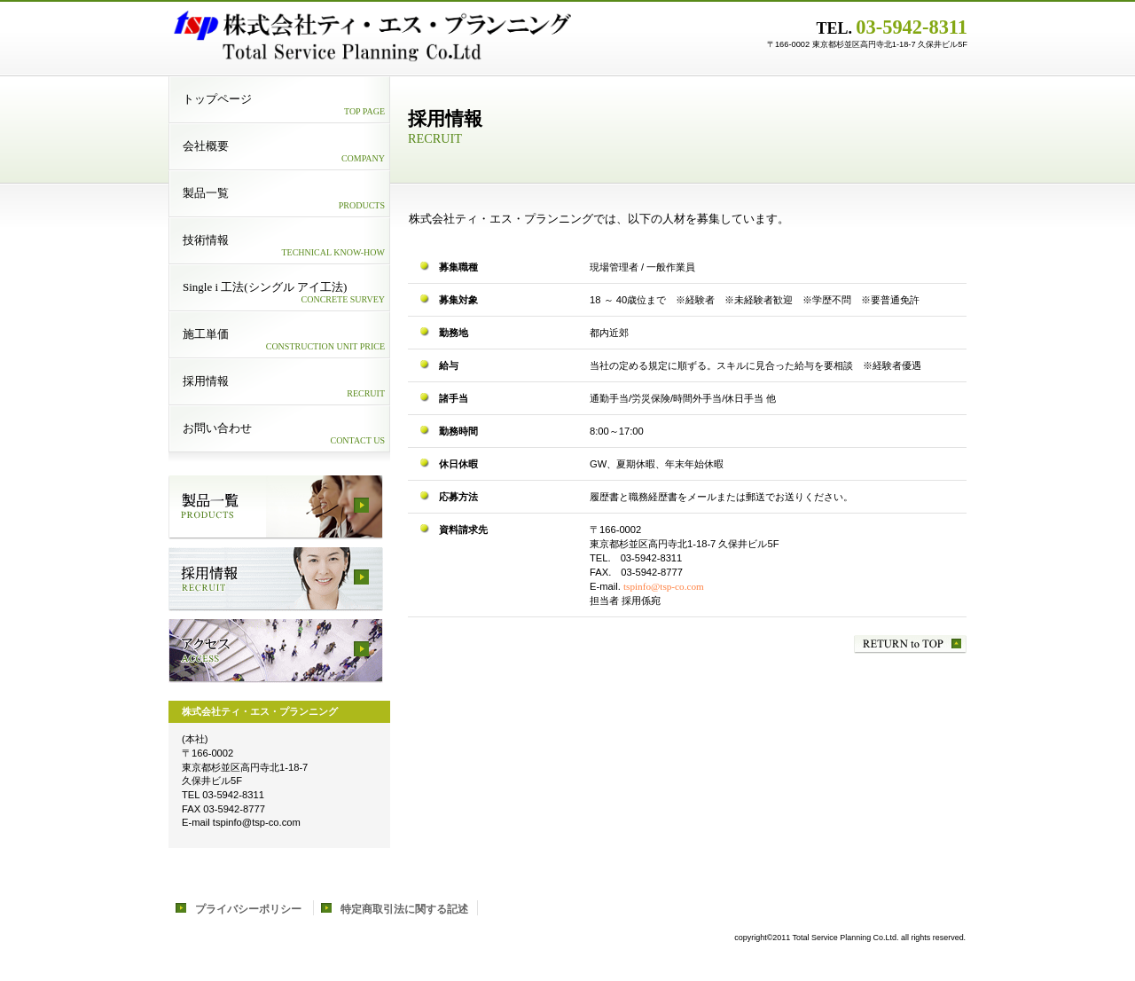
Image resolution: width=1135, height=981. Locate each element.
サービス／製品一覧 (275, 507)
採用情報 (275, 579)
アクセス (275, 651)
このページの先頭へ (910, 644)
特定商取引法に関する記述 (404, 909)
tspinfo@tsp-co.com (663, 586)
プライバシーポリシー (248, 909)
